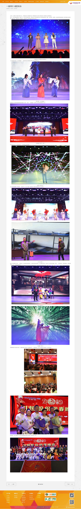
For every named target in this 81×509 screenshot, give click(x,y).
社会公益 (31, 497)
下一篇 (69, 484)
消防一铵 (23, 502)
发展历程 (8, 500)
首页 (3, 1)
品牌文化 (20, 1)
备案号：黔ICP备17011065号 (47, 507)
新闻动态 (15, 495)
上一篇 (11, 484)
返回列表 (41, 484)
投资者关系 (42, 1)
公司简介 (8, 495)
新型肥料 (23, 500)
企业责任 (25, 1)
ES (64, 1)
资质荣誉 (8, 499)
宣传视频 (15, 497)
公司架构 (8, 497)
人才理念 (38, 495)
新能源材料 (24, 497)
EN (61, 1)
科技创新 (8, 502)
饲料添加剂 (24, 499)
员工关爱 (31, 495)
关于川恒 (7, 1)
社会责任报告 (31, 499)
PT (62, 1)
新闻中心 (11, 1)
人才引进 (38, 497)
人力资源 (37, 1)
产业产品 (16, 1)
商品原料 (23, 495)
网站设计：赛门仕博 (55, 507)
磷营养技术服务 (31, 1)
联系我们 (47, 1)
